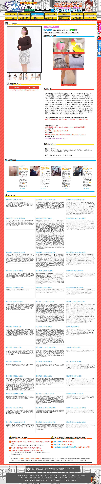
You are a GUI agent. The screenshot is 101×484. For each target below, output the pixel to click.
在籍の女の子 (37, 14)
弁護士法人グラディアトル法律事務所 (30, 458)
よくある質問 (24, 18)
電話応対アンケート (64, 18)
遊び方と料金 (48, 475)
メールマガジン (11, 18)
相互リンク (41, 477)
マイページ (90, 18)
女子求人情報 (77, 18)
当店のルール (37, 18)
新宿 (46, 32)
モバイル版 (49, 477)
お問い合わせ (32, 477)
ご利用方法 (64, 14)
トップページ (11, 14)
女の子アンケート (50, 18)
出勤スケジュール (24, 14)
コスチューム (90, 14)
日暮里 (68, 32)
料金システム (51, 14)
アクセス (77, 14)
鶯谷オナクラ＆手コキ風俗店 (73, 477)
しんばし (51, 32)
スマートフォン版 (58, 477)
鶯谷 (73, 32)
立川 (63, 32)
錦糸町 (57, 32)
